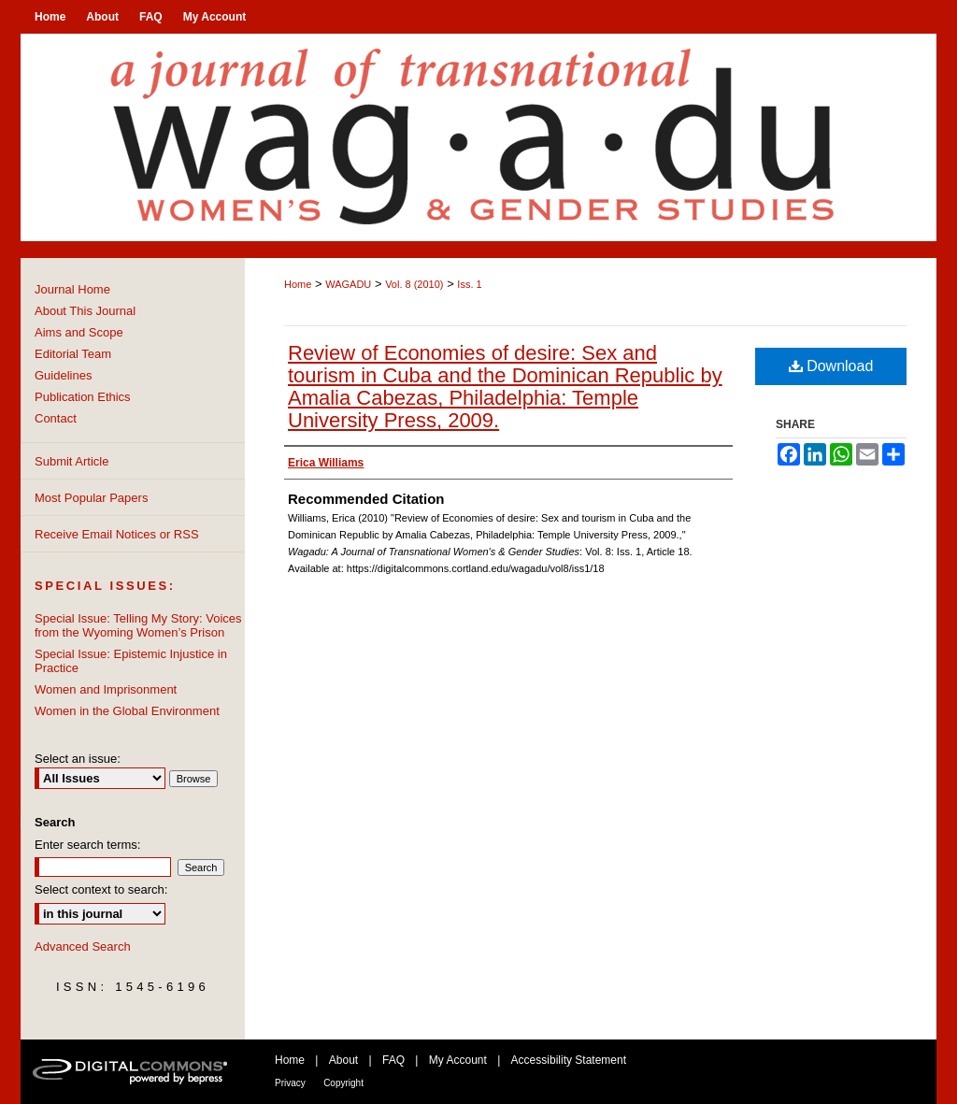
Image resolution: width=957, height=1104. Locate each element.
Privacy (290, 1083)
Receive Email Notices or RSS (117, 534)
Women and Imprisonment (106, 689)
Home (297, 284)
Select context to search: (101, 889)
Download (831, 366)
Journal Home (72, 289)
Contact (56, 418)
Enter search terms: (87, 845)
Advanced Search (83, 946)
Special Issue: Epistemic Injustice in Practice (131, 661)
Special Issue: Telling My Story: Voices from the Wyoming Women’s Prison (138, 625)
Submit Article (71, 461)
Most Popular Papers (91, 498)
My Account (458, 1060)
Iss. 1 (469, 284)
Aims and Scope (79, 332)
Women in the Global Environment (127, 711)
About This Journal (85, 311)
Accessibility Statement (568, 1060)
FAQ (393, 1060)
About (343, 1060)
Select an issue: (78, 759)
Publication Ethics (83, 397)
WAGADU (348, 284)
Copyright (343, 1083)
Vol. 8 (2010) (414, 284)
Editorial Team (73, 354)
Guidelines (63, 375)
